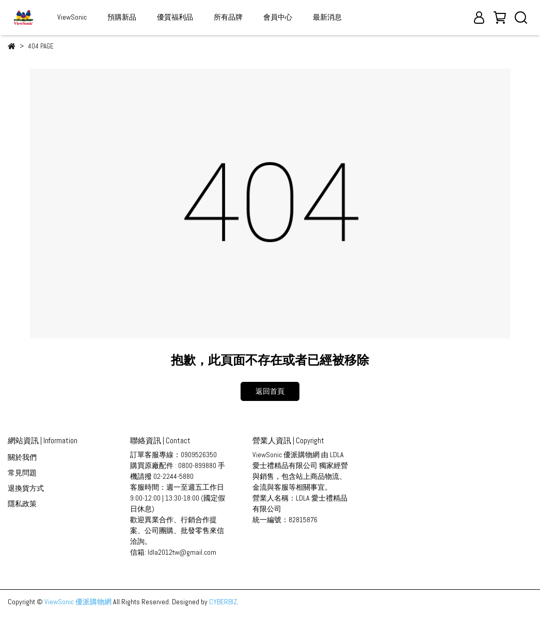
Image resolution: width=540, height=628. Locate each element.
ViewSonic (72, 17)
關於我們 (22, 457)
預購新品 (121, 17)
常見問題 (22, 472)
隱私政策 (22, 503)
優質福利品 (175, 17)
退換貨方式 (26, 488)
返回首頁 (270, 391)
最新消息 (327, 17)
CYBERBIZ (223, 601)
